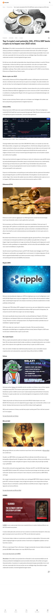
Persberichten (9, 7)
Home (4, 7)
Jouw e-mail (24, 590)
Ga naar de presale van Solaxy (10, 416)
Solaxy (13, 387)
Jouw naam (10, 590)
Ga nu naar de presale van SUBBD (12, 553)
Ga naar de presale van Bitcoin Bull (12, 490)
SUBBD (5, 525)
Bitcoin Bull (46, 450)
